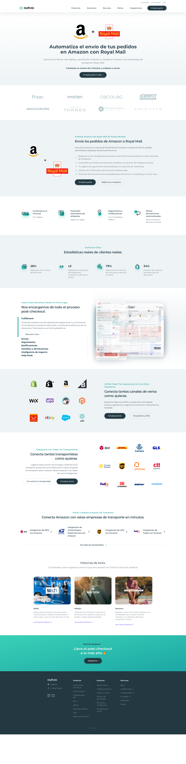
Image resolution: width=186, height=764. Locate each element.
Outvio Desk (79, 721)
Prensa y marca (103, 723)
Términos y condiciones (102, 734)
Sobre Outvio (102, 715)
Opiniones (125, 730)
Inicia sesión (145, 2)
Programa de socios (102, 740)
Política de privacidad (101, 728)
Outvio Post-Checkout (81, 716)
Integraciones (136, 8)
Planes (120, 8)
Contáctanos (155, 2)
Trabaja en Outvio (104, 719)
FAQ (164, 2)
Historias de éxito (80, 739)
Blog (123, 715)
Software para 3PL (81, 726)
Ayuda (123, 734)
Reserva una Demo (81, 747)
